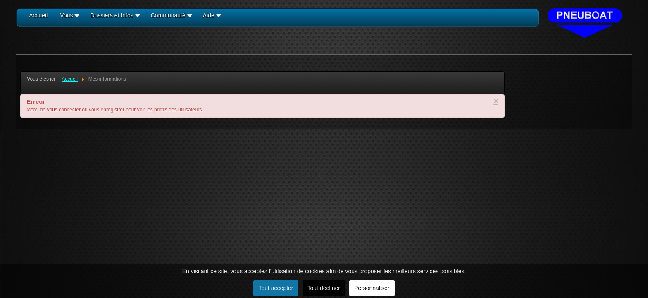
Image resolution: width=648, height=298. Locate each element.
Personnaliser (372, 288)
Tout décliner (323, 288)
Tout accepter (275, 288)
